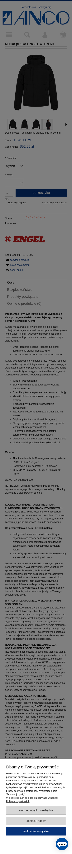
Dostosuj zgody (36, 820)
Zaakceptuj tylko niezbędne (36, 810)
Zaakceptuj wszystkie (36, 831)
